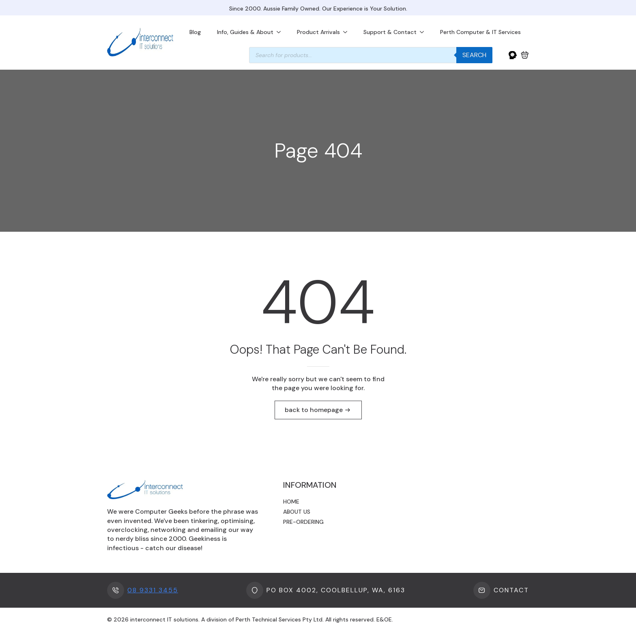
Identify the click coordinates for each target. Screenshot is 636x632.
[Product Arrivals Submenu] (347, 32)
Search (474, 55)
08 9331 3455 (152, 590)
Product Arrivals (318, 32)
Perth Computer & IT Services (480, 32)
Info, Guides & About (245, 32)
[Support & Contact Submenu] (424, 32)
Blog (195, 32)
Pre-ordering (303, 521)
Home (291, 501)
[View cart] (525, 55)
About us (296, 511)
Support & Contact (390, 32)
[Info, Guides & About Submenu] (281, 32)
